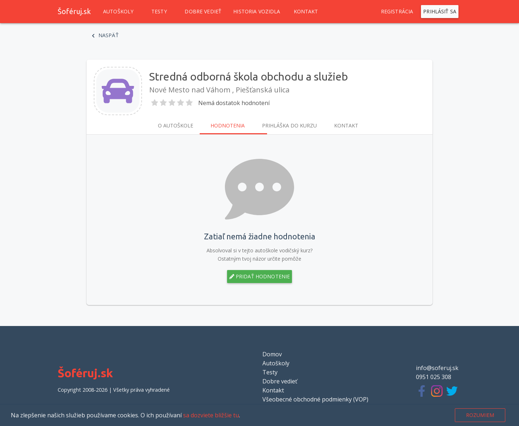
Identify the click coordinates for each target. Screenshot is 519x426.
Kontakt (306, 11)
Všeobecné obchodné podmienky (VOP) (315, 399)
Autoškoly (118, 11)
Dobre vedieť (202, 11)
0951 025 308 (433, 377)
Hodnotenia (227, 125)
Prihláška (289, 125)
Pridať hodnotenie (259, 276)
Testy (159, 11)
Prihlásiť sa (439, 11)
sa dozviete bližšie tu (211, 415)
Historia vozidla (256, 11)
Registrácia (397, 11)
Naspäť (105, 35)
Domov (272, 354)
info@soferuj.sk (437, 368)
